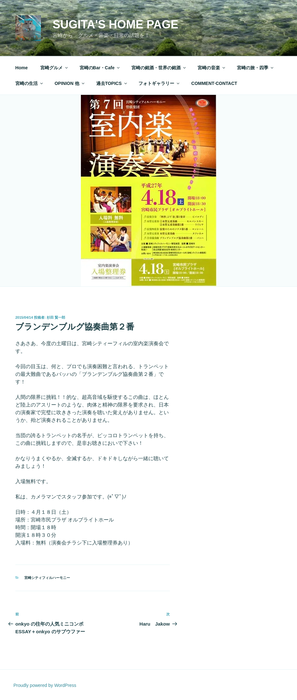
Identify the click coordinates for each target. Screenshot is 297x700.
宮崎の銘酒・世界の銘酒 (159, 67)
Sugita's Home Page (115, 24)
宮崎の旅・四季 (255, 67)
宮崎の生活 (29, 83)
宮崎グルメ (54, 67)
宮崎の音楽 (212, 67)
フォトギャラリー (159, 83)
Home (21, 67)
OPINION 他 (70, 83)
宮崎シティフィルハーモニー (47, 578)
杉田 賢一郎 (56, 317)
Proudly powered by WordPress (44, 685)
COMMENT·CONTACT (214, 83)
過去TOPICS (112, 83)
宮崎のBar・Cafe (100, 67)
